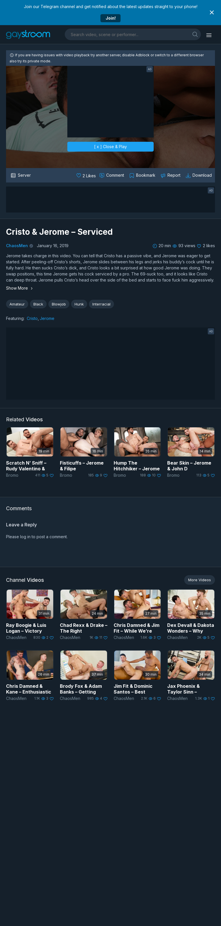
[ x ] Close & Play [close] (110, 146)
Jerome (47, 318)
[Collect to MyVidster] (143, 175)
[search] (195, 34)
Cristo (32, 318)
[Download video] (199, 175)
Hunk (79, 304)
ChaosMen (17, 245)
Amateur (17, 304)
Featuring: (15, 318)
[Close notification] (211, 12)
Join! (111, 18)
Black (38, 304)
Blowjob (59, 304)
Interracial (101, 304)
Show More (20, 288)
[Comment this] (112, 175)
